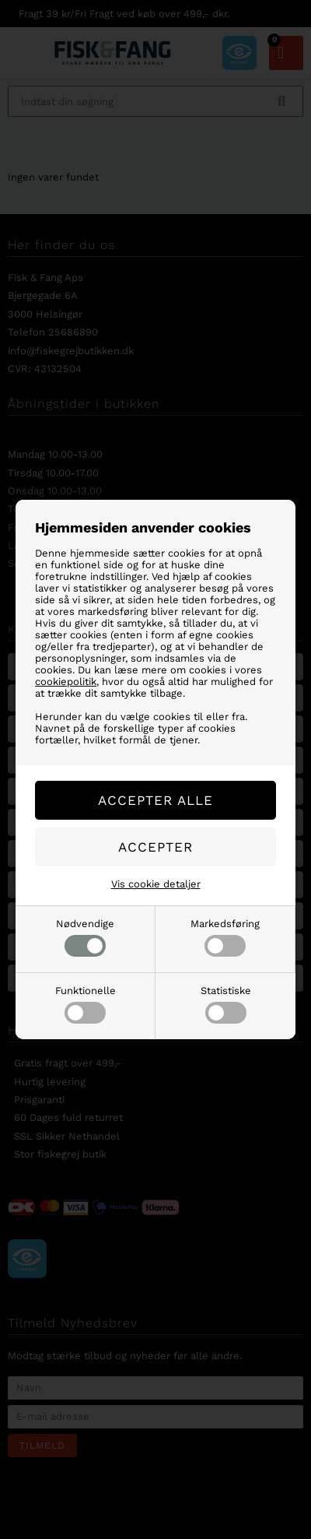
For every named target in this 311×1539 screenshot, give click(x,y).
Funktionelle (85, 1004)
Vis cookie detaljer (156, 884)
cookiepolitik (65, 681)
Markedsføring (225, 937)
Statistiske (226, 1004)
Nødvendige (85, 937)
